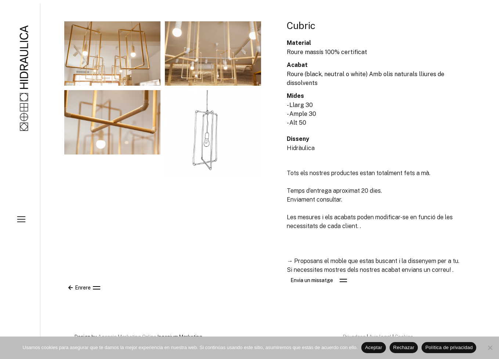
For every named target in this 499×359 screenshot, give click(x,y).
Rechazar (404, 347)
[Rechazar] (489, 347)
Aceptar (373, 347)
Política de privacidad (449, 347)
